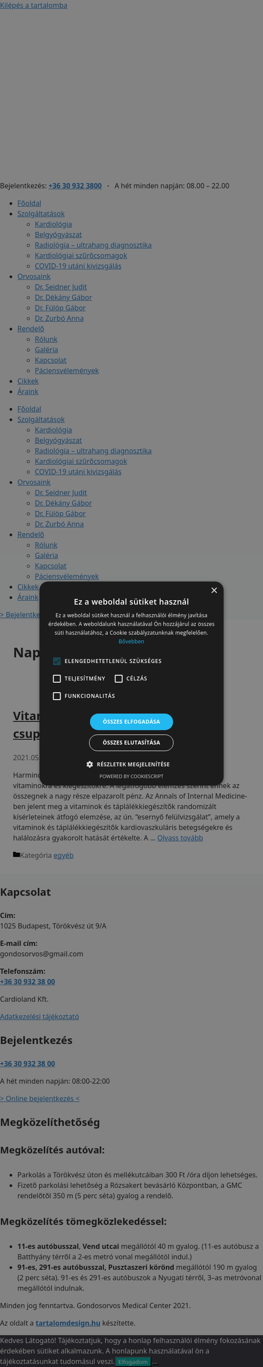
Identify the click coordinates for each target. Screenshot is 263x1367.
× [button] (213, 591)
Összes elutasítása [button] (131, 742)
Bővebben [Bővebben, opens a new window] (132, 641)
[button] (131, 764)
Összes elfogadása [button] (131, 721)
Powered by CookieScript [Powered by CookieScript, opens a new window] (132, 776)
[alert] (131, 683)
